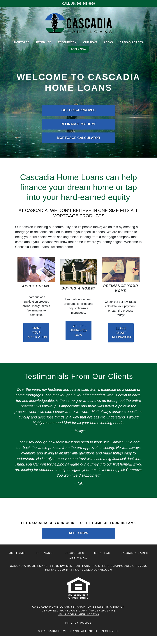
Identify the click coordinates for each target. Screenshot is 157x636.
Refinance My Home (79, 124)
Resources (74, 552)
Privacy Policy (78, 622)
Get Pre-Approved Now (78, 330)
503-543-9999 (86, 3)
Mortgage (21, 42)
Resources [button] (66, 42)
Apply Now (78, 49)
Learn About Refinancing (122, 333)
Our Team (90, 42)
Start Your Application (37, 333)
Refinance (43, 42)
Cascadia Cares (131, 42)
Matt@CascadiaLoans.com (89, 569)
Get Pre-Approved (78, 110)
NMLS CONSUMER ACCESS (78, 614)
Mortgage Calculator (78, 138)
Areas (108, 42)
